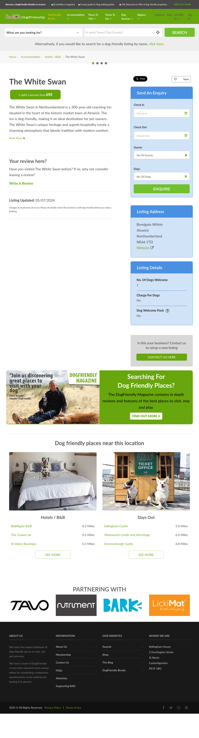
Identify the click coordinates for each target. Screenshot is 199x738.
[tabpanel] (99, 107)
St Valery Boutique (23, 639)
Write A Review (21, 278)
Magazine (159, 14)
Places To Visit (93, 16)
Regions (141, 14)
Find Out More (182, 4)
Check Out (140, 222)
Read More (17, 233)
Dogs (137, 264)
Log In (190, 16)
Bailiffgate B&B (21, 621)
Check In (139, 199)
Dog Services (126, 16)
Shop (169, 14)
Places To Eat (110, 16)
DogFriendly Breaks (54, 16)
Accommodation (76, 14)
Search (179, 32)
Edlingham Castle (116, 621)
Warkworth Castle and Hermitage (127, 630)
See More (52, 649)
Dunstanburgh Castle (118, 639)
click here (156, 44)
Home (12, 56)
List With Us (179, 16)
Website (145, 343)
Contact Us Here (161, 452)
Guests (138, 242)
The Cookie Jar (21, 630)
